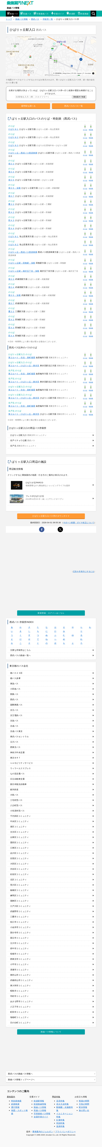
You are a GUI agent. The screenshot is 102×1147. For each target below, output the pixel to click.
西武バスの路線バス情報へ (20, 1074)
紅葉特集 (60, 1120)
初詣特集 (60, 1123)
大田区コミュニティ (19, 864)
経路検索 (15, 1104)
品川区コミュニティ (19, 853)
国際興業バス (16, 705)
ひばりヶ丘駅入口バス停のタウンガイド (51, 516)
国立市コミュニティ (19, 938)
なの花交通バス (17, 773)
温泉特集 (60, 1126)
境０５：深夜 (14, 188)
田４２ (11, 212)
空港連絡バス (41, 13)
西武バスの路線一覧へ (20, 655)
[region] (51, 56)
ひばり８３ (13, 145)
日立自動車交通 (17, 779)
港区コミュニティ (18, 826)
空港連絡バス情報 (42, 1113)
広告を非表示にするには (83, 572)
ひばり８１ (13, 129)
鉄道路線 (83, 13)
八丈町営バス (16, 805)
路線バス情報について (51, 1032)
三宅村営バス (16, 800)
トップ (9, 19)
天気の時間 (84, 1104)
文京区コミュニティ (19, 832)
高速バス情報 (40, 1110)
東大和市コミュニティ (20, 985)
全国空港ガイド (41, 1117)
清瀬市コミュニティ (19, 969)
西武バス (35, 19)
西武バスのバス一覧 (73, 106)
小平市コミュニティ (19, 964)
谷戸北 (23, 446)
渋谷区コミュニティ (19, 869)
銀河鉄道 (14, 789)
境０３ (11, 164)
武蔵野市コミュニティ (20, 911)
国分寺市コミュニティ (20, 932)
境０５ (11, 180)
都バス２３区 (16, 673)
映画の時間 (84, 1101)
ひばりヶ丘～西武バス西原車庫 (22, 153)
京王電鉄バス (16, 715)
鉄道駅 (70, 13)
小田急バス (15, 689)
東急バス (14, 683)
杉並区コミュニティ (19, 874)
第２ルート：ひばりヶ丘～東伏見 (23, 365)
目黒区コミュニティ (19, 858)
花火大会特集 (62, 1104)
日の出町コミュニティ (20, 1022)
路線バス (12, 13)
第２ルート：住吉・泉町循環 (21, 357)
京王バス (14, 710)
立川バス (14, 742)
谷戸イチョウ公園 (22, 440)
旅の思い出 (84, 1110)
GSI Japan (77, 73)
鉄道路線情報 (40, 1104)
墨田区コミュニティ (19, 842)
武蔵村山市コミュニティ (21, 980)
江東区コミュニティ (19, 848)
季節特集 (56, 1097)
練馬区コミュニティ (19, 895)
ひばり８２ (13, 137)
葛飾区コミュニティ (19, 901)
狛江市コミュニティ (19, 922)
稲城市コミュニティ (19, 954)
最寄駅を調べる (28, 106)
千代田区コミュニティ (20, 816)
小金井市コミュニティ (20, 927)
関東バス (14, 694)
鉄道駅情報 (39, 1101)
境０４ (11, 172)
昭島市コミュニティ (19, 991)
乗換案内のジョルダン (42, 1131)
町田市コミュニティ (19, 1012)
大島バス (14, 795)
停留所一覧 (48, 19)
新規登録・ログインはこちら (51, 613)
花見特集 (60, 1101)
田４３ (11, 220)
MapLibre (66, 73)
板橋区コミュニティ (19, 890)
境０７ (11, 196)
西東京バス (15, 747)
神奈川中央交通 (17, 752)
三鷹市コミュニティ (19, 917)
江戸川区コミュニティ (20, 906)
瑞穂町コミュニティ (19, 1017)
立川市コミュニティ (19, 943)
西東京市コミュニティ (20, 959)
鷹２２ (11, 204)
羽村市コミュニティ (19, 996)
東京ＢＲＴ (15, 758)
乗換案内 (11, 1097)
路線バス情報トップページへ (21, 1079)
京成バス (14, 726)
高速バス (25, 13)
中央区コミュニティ (19, 821)
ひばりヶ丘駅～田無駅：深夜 (21, 263)
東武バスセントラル (19, 736)
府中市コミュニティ (19, 948)
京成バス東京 (16, 731)
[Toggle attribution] (93, 73)
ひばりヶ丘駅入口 (28, 435)
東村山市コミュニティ (20, 975)
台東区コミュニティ (19, 837)
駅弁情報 (83, 1107)
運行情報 (15, 1107)
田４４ (11, 228)
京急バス (14, 721)
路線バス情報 (13, 8)
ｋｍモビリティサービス (21, 763)
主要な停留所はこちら (20, 650)
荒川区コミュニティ (19, 885)
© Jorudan (87, 73)
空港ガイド (57, 13)
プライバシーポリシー (65, 1131)
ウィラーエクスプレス (20, 768)
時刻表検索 (16, 1101)
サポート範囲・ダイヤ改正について (78, 523)
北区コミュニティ (18, 879)
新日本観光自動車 (18, 784)
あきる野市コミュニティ (21, 1001)
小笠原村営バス (17, 811)
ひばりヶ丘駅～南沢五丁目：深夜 (23, 271)
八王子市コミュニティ (20, 1007)
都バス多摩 (15, 678)
